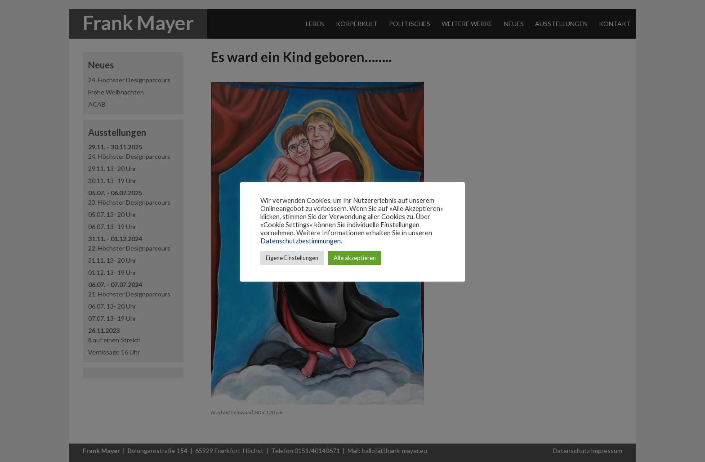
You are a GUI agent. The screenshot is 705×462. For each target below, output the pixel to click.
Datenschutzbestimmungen (300, 241)
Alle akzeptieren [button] (355, 257)
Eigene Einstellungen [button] (292, 257)
